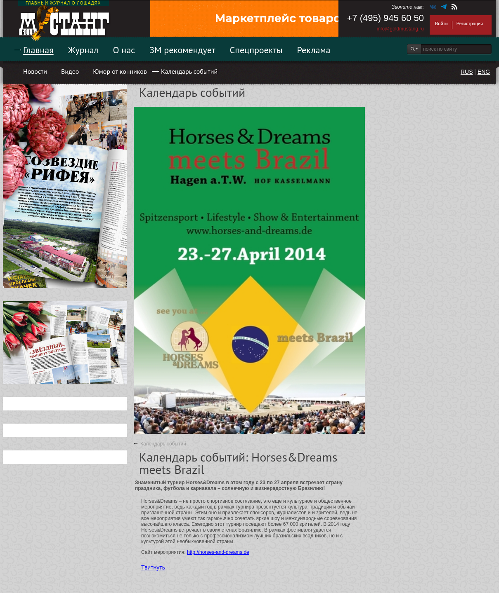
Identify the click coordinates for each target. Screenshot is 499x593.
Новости (35, 71)
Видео (70, 71)
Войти (441, 23)
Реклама (314, 50)
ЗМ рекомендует (182, 50)
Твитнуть (153, 567)
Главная (38, 50)
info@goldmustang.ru (400, 29)
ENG (484, 71)
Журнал (83, 50)
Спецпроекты (256, 50)
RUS (467, 71)
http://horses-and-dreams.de (218, 552)
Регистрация (469, 23)
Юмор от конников (120, 71)
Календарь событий (189, 71)
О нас (124, 50)
